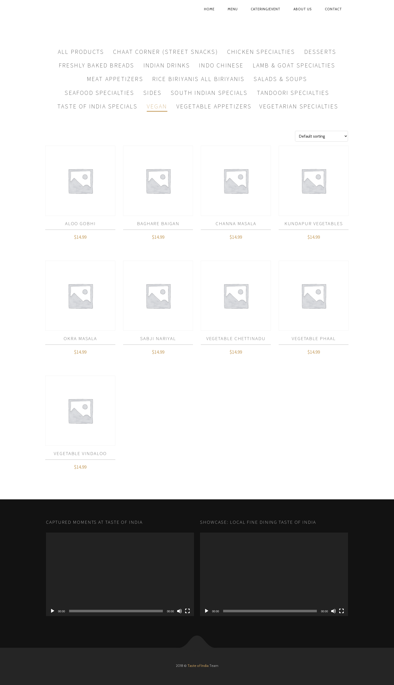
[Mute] (179, 611)
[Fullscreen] (187, 611)
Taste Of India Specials (97, 106)
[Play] (52, 611)
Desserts (320, 52)
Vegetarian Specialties (298, 106)
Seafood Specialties (99, 93)
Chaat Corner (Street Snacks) (165, 52)
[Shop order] (321, 136)
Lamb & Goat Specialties (294, 65)
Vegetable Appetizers (214, 106)
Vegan (157, 106)
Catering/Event (265, 9)
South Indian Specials (209, 93)
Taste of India (198, 665)
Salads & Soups (280, 79)
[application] (120, 574)
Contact (333, 9)
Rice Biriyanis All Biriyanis (198, 79)
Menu (233, 9)
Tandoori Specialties (293, 93)
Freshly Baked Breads (96, 65)
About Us (302, 9)
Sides (152, 93)
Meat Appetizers (115, 79)
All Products (81, 52)
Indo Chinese (221, 65)
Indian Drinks (166, 65)
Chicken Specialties (261, 52)
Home (209, 9)
